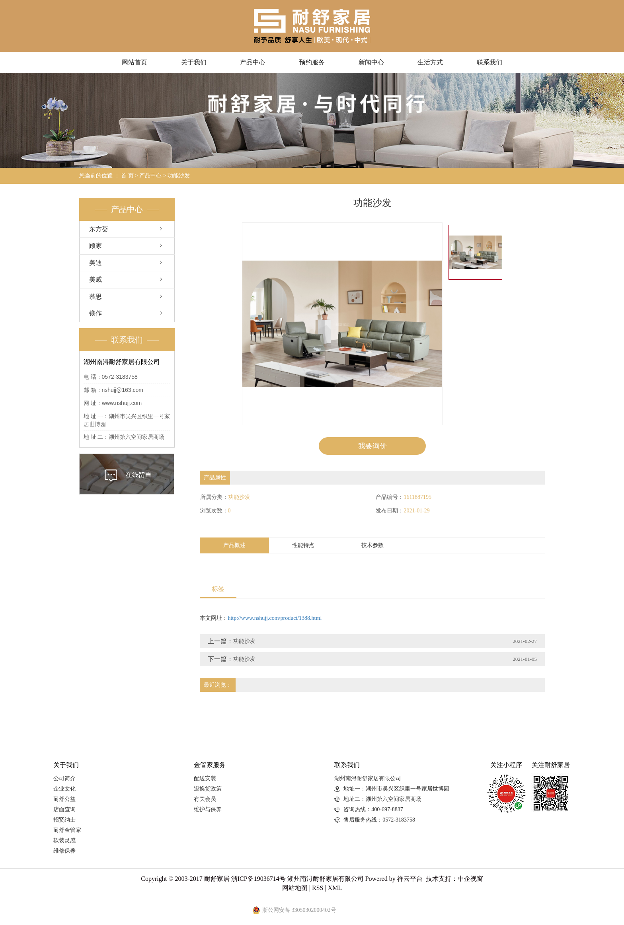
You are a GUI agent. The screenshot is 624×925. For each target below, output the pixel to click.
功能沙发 (179, 176)
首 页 (127, 176)
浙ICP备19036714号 (258, 879)
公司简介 (64, 778)
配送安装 (205, 778)
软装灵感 (64, 840)
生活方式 (430, 62)
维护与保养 (208, 809)
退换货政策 (208, 789)
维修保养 (64, 851)
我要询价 (372, 446)
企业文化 (64, 789)
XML (335, 888)
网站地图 (295, 888)
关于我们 (194, 62)
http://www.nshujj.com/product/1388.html (275, 618)
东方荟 (98, 229)
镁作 (95, 313)
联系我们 (489, 62)
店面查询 (64, 809)
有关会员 (205, 799)
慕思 (95, 296)
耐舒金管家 (67, 830)
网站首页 (134, 62)
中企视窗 (470, 879)
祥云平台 (410, 879)
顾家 (95, 245)
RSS (317, 888)
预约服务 (312, 62)
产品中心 (252, 62)
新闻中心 (371, 62)
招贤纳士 (64, 820)
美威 (95, 279)
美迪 (95, 262)
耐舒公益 (64, 799)
